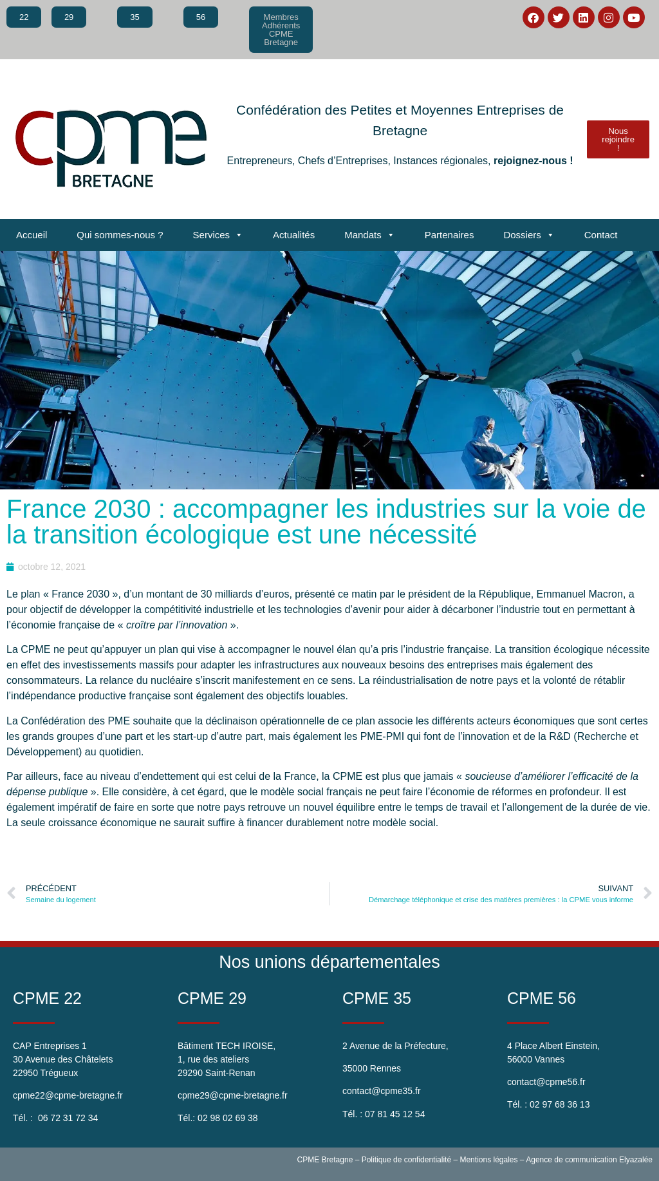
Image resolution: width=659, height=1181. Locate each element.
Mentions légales (488, 1159)
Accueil (31, 234)
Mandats (369, 235)
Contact (601, 234)
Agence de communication (571, 1159)
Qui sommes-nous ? (120, 234)
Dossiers (528, 235)
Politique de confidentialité (406, 1159)
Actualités (294, 234)
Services (218, 235)
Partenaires (449, 234)
